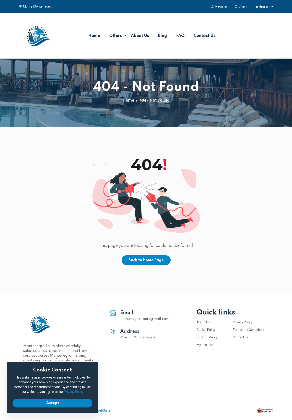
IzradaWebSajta (98, 410)
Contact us (240, 337)
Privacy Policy (242, 322)
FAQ (180, 36)
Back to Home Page (146, 260)
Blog (162, 36)
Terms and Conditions (248, 330)
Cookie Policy (206, 330)
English (262, 6)
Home (94, 36)
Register (219, 6)
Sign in (241, 6)
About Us (140, 36)
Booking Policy (207, 337)
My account (205, 345)
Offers (115, 36)
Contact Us (204, 36)
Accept (52, 403)
